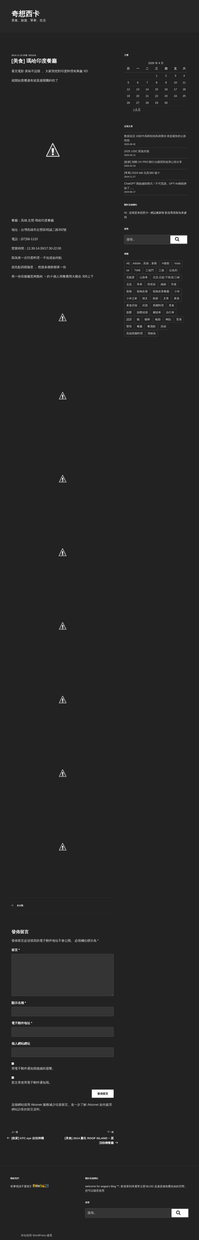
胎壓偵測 (142, 307)
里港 (179, 314)
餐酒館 (151, 321)
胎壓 (129, 307)
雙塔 (129, 321)
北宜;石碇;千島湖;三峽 (166, 272)
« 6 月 (136, 104)
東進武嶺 (131, 300)
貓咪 (147, 314)
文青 (166, 293)
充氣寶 (130, 272)
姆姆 (163, 279)
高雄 (163, 321)
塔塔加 (151, 279)
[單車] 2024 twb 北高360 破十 (142, 168)
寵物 (129, 286)
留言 (15, 945)
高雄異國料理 (134, 328)
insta (177, 258)
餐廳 (139, 321)
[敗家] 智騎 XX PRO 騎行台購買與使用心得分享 (153, 157)
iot (127, 265)
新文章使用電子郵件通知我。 (31, 1078)
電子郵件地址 (21, 1018)
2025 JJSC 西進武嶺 (136, 146)
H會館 (165, 258)
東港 (176, 293)
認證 (129, 314)
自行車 (170, 307)
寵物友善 (142, 286)
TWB (137, 265)
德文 (145, 293)
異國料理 (158, 300)
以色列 (173, 265)
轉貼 (168, 314)
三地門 (149, 265)
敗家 (155, 293)
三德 (161, 265)
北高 (129, 279)
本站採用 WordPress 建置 (36, 1230)
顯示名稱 (18, 998)
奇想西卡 (25, 14)
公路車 (144, 272)
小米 (177, 286)
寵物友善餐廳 (161, 286)
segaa (32, 51)
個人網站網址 (20, 1039)
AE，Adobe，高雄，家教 (141, 258)
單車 (139, 279)
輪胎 (158, 314)
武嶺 (145, 300)
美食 (171, 300)
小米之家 (131, 293)
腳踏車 (157, 307)
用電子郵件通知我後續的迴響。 (33, 1064)
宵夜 (174, 279)
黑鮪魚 (152, 328)
